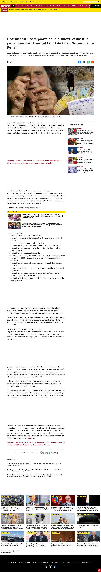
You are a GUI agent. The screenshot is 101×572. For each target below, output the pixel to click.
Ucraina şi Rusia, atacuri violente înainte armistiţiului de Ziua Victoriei (33, 10)
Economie (40, 6)
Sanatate (65, 6)
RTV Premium (12, 2)
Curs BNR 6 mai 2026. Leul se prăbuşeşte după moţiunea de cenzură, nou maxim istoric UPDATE (85, 142)
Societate (31, 6)
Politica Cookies (11, 562)
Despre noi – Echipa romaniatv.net (49, 562)
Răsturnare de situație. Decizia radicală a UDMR (10, 551)
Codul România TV (68, 562)
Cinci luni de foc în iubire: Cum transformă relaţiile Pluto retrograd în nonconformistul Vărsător (85, 170)
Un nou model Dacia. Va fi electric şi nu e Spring (88, 526)
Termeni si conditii (24, 562)
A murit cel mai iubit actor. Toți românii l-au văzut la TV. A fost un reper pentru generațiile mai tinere (88, 509)
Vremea (73, 6)
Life (86, 6)
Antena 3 (31, 438)
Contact (34, 562)
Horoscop (21, 2)
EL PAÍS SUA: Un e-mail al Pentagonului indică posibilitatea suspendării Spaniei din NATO (11, 509)
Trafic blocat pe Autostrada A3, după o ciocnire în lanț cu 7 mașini (12, 544)
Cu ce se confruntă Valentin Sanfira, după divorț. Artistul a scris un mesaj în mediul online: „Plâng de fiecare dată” (62, 527)
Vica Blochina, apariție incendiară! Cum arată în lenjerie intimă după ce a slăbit (37, 509)
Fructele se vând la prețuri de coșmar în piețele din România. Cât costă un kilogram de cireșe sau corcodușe (85, 161)
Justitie (49, 6)
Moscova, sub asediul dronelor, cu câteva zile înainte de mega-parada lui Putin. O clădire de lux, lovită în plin (88, 545)
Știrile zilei (4, 2)
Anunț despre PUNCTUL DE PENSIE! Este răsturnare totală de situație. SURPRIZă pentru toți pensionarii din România (34, 470)
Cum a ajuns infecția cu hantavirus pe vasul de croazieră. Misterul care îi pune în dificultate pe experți (34, 464)
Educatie (56, 6)
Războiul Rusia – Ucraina (33, 2)
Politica (22, 6)
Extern (80, 6)
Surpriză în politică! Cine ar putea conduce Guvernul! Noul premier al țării (62, 545)
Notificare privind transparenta (85, 562)
